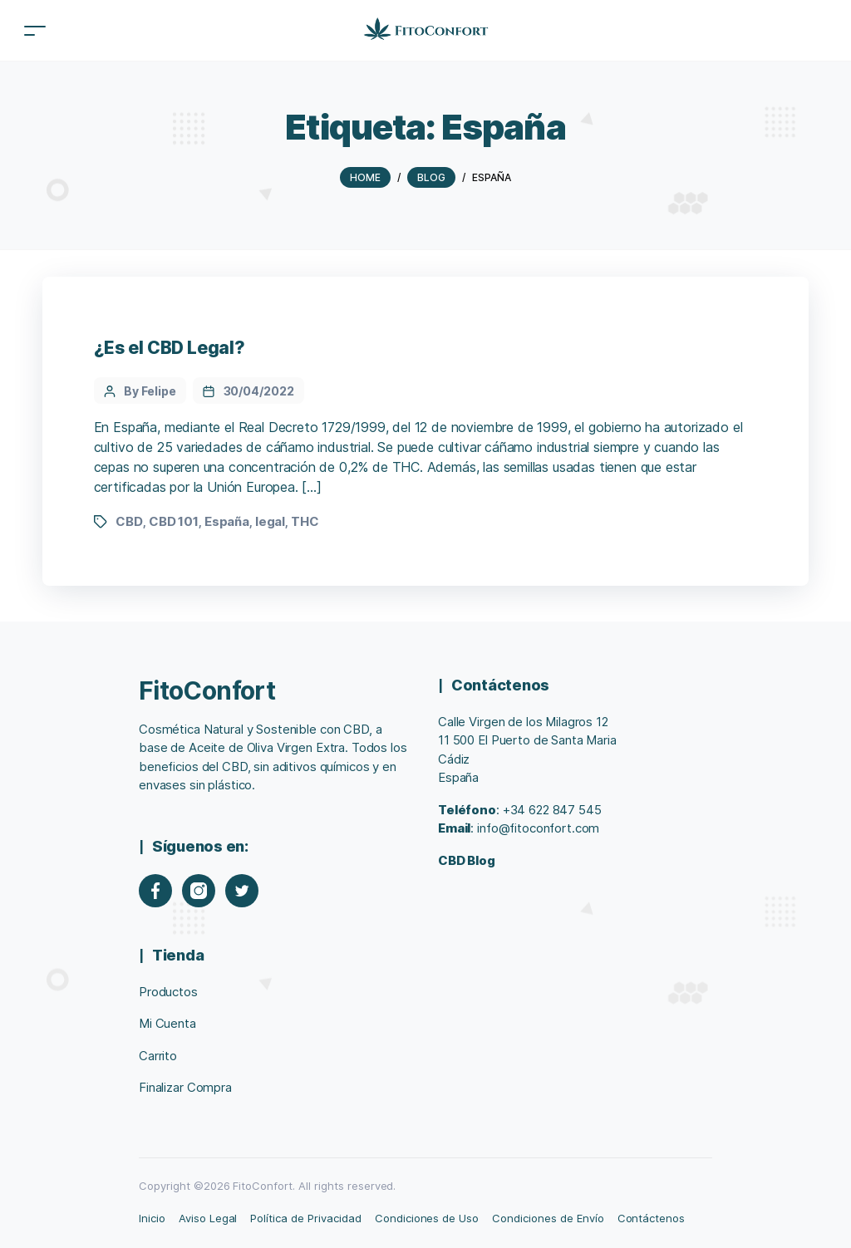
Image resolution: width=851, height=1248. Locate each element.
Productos (168, 992)
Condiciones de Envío (547, 1218)
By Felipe (149, 391)
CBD (129, 521)
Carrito (158, 1056)
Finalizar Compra (185, 1087)
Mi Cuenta (167, 1023)
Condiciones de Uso (427, 1218)
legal (270, 521)
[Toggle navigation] (35, 30)
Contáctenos (651, 1218)
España (226, 521)
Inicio (152, 1218)
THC (305, 521)
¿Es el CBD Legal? (169, 347)
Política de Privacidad (305, 1218)
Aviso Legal (208, 1218)
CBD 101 (174, 521)
